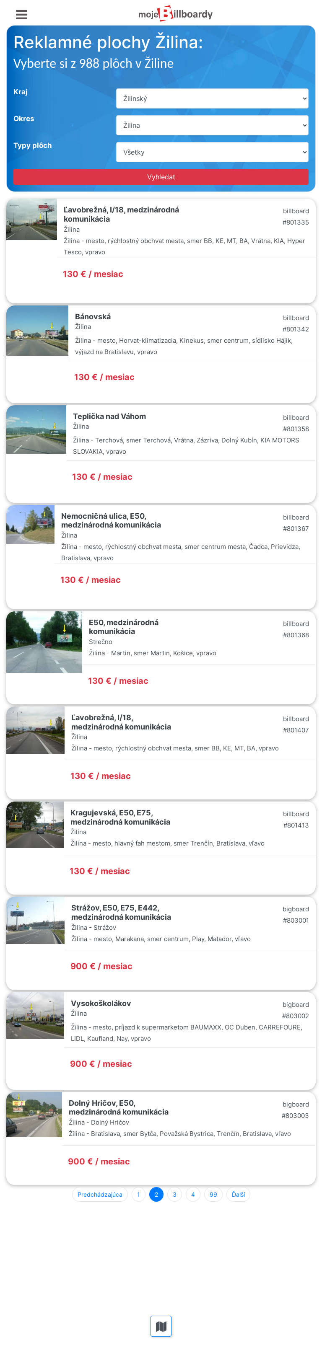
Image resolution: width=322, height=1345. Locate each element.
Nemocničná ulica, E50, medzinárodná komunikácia (111, 521)
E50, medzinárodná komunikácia (123, 627)
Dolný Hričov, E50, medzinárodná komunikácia (119, 1108)
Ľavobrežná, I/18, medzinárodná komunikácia (121, 722)
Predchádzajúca (100, 1194)
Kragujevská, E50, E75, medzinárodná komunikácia (120, 817)
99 (213, 1194)
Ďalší (238, 1194)
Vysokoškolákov (101, 1003)
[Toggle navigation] (21, 14)
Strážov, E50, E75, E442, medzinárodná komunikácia (121, 912)
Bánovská (93, 316)
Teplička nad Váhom (109, 416)
